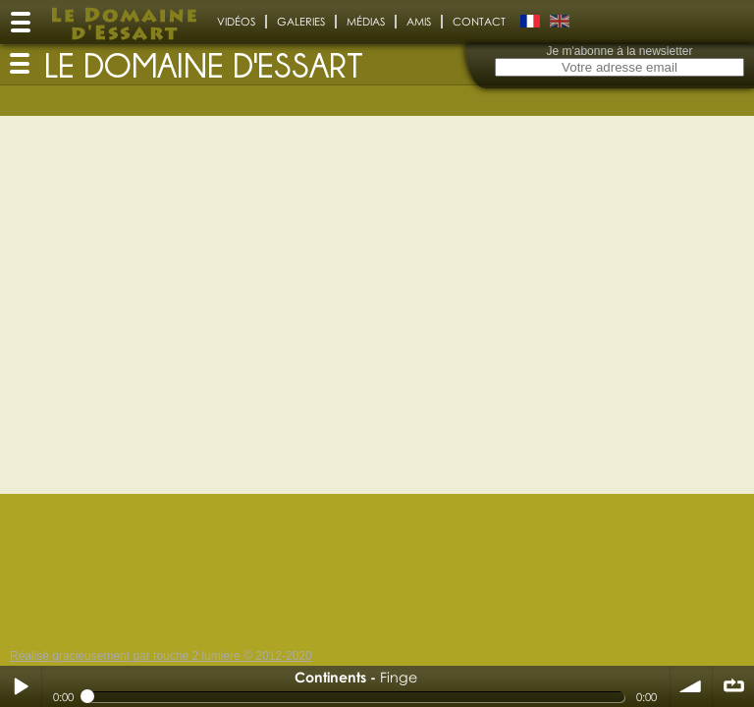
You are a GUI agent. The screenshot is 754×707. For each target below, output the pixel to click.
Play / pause (20, 686)
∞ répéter (733, 686)
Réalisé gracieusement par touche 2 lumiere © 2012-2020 (161, 656)
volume (691, 686)
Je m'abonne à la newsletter (619, 51)
